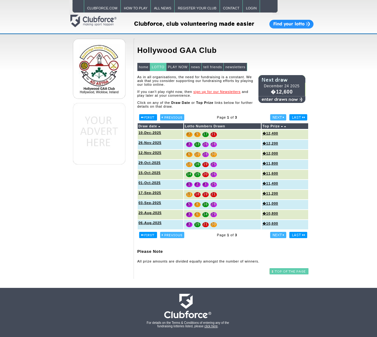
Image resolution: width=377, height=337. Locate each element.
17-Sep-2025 (150, 193)
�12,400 (270, 133)
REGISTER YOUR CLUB (197, 8)
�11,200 (270, 193)
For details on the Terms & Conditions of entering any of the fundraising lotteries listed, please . (188, 324)
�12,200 (270, 143)
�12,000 (270, 153)
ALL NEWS (162, 8)
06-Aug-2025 (150, 223)
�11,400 (270, 183)
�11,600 (270, 173)
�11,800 (270, 163)
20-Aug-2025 (150, 213)
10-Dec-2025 (150, 133)
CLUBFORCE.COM (102, 8)
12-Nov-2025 (150, 153)
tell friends (212, 67)
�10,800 (270, 213)
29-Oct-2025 (150, 163)
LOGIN (251, 8)
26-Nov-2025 (150, 143)
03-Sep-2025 (150, 203)
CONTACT (231, 8)
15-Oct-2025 (150, 173)
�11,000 (270, 203)
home (144, 67)
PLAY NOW (178, 67)
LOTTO (158, 67)
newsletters (235, 67)
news (195, 67)
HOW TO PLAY (135, 8)
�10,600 (270, 223)
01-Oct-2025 (150, 183)
